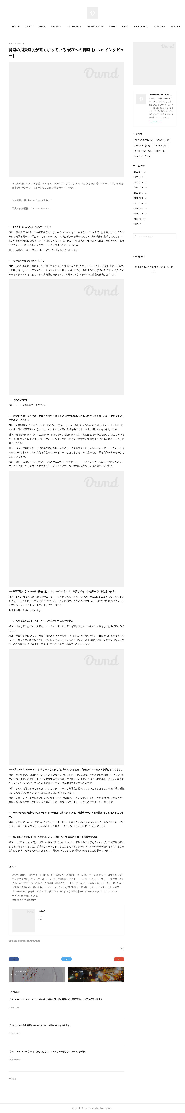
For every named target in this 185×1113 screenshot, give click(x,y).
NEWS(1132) (13, 941)
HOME (30, 26)
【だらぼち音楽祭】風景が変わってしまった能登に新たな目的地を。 (40, 1025)
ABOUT (44, 26)
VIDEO (127, 26)
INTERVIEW (89, 26)
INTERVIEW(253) (23, 941)
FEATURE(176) (35, 941)
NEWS (57, 26)
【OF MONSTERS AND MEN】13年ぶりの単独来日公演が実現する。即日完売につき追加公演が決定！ (55, 999)
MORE (152, 26)
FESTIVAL (71, 26)
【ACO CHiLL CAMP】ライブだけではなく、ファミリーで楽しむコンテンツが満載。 (48, 1051)
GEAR (161, 151)
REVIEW (160, 145)
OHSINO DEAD (143, 140)
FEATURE (142, 156)
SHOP (140, 26)
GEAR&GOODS (109, 26)
